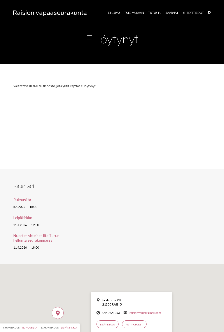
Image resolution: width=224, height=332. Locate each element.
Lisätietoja (107, 324)
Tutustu (154, 12)
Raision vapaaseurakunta (50, 12)
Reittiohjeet (134, 324)
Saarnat (172, 12)
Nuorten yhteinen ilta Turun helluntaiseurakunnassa (36, 237)
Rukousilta (22, 199)
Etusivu (114, 12)
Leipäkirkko (22, 217)
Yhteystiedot (193, 12)
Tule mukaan (134, 12)
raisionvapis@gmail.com (145, 312)
